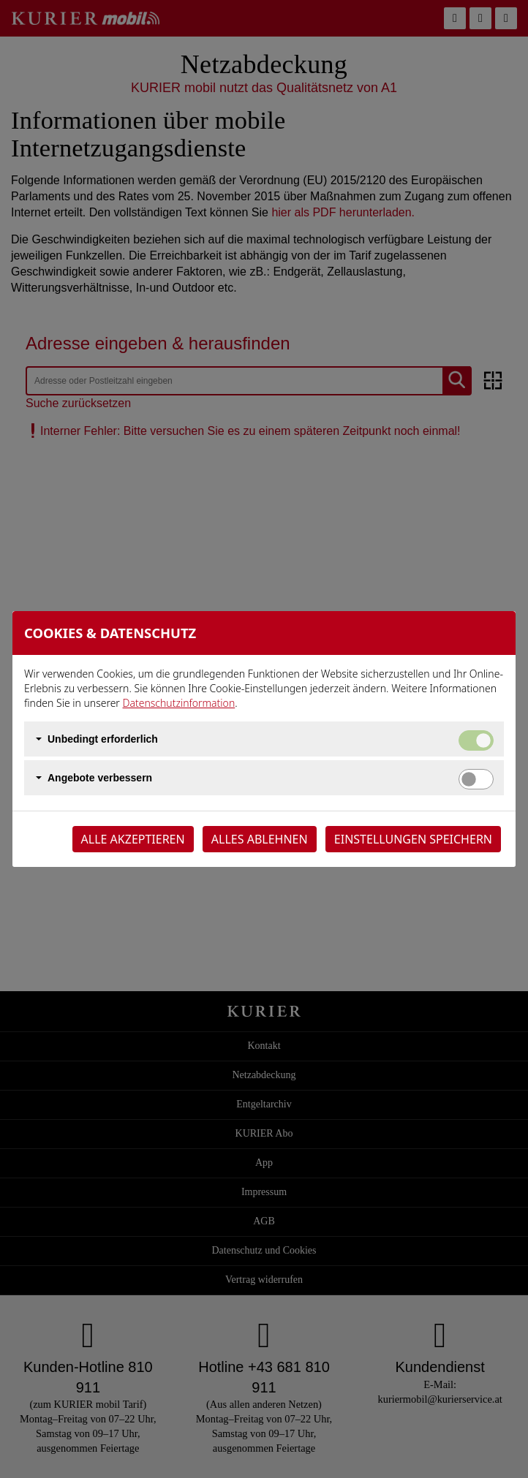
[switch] (476, 779)
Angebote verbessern (100, 778)
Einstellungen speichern (413, 839)
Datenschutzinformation (179, 703)
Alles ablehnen (259, 839)
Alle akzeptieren (133, 839)
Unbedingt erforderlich (103, 739)
